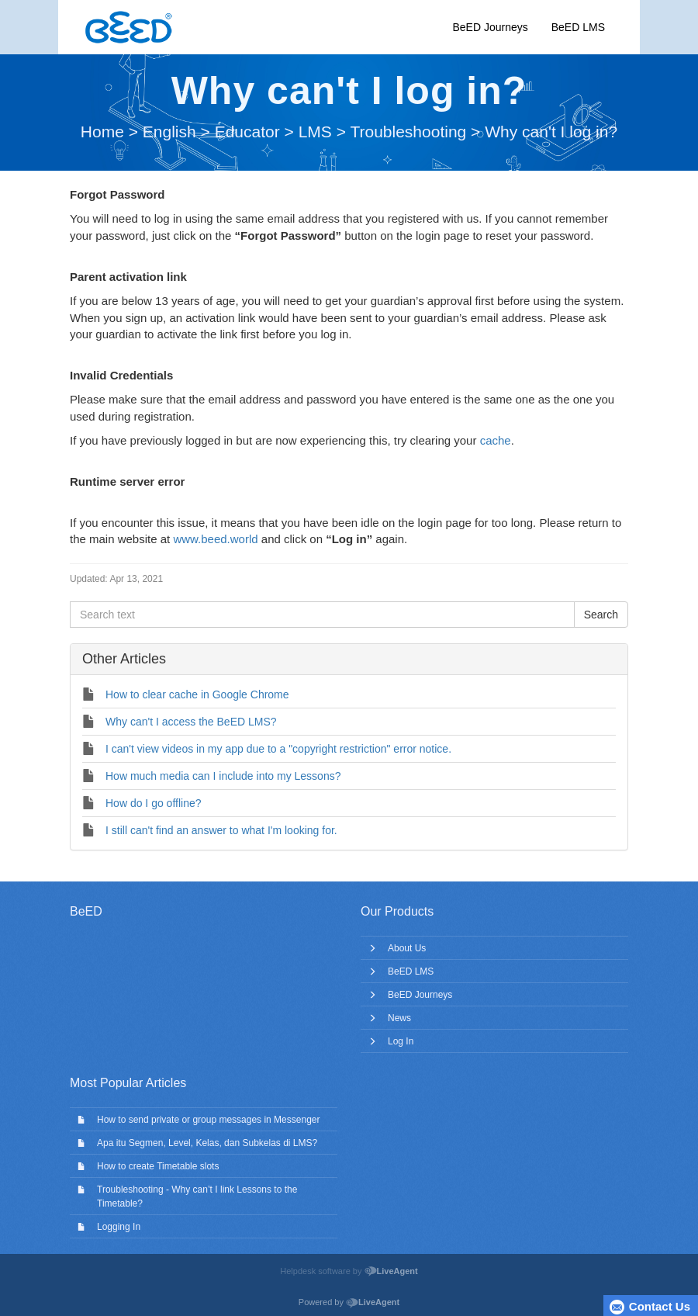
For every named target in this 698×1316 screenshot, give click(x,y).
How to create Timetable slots (158, 1166)
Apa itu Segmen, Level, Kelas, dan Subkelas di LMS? (207, 1143)
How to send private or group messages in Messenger (208, 1119)
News (399, 1018)
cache (495, 440)
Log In (400, 1041)
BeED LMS (578, 27)
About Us (407, 948)
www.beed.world (215, 538)
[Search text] (322, 614)
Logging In (118, 1226)
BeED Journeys (489, 27)
